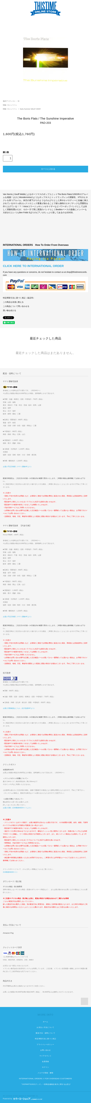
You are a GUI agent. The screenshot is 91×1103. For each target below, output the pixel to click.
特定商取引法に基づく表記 (45, 1039)
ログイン (45, 1067)
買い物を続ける (9, 311)
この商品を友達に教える (13, 302)
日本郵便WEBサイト (10, 872)
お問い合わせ (45, 1050)
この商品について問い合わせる (16, 306)
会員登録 (45, 1061)
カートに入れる (45, 169)
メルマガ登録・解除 (45, 1073)
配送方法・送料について (45, 1033)
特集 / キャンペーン (10, 105)
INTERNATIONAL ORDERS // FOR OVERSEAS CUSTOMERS (45, 1078)
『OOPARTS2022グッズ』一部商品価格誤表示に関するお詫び (45, 1084)
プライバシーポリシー (45, 1044)
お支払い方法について (45, 1027)
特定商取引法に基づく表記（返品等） (19, 298)
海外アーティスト (9, 101)
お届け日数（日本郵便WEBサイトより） (17, 808)
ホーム (45, 1022)
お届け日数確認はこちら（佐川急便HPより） (19, 708)
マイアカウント (45, 1056)
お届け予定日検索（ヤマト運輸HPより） (17, 466)
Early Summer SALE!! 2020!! (30, 109)
